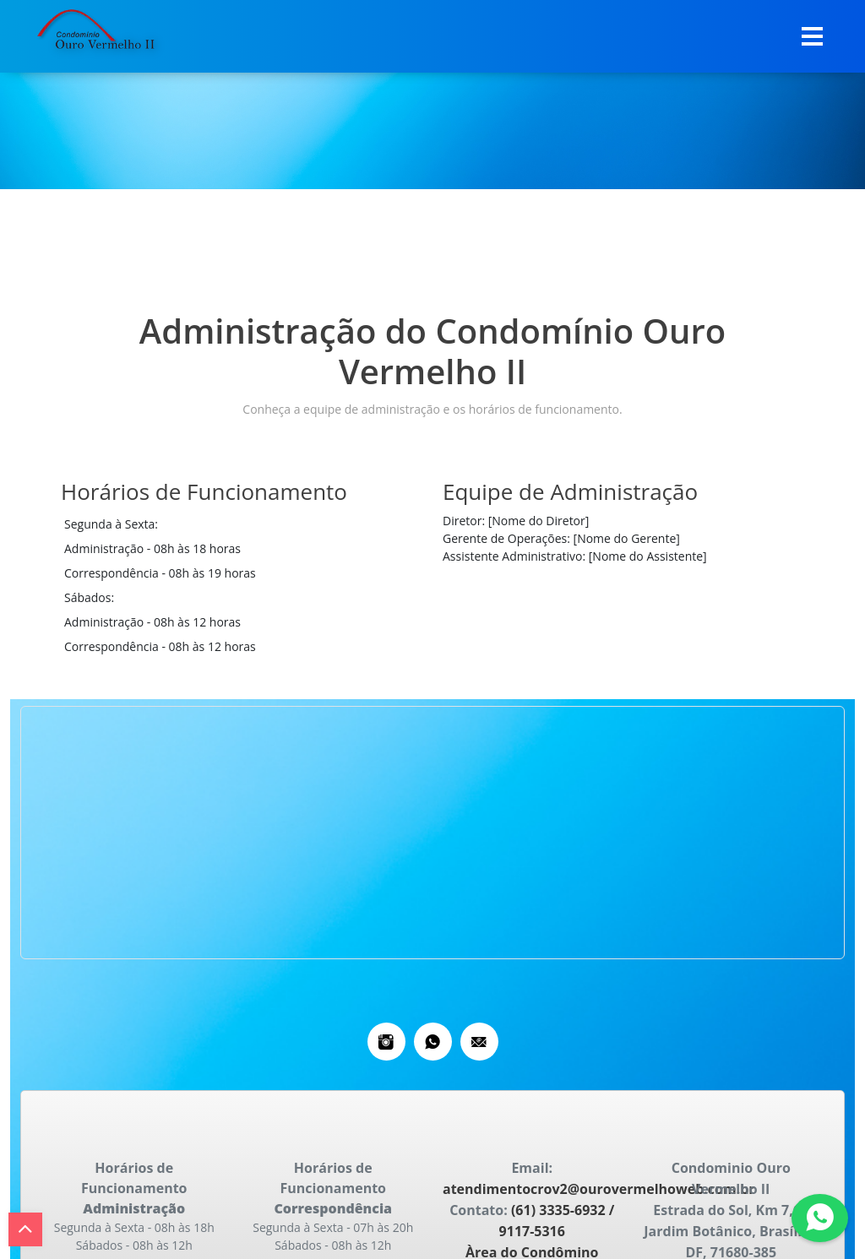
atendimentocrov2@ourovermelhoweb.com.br (599, 1189)
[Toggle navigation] (812, 36)
